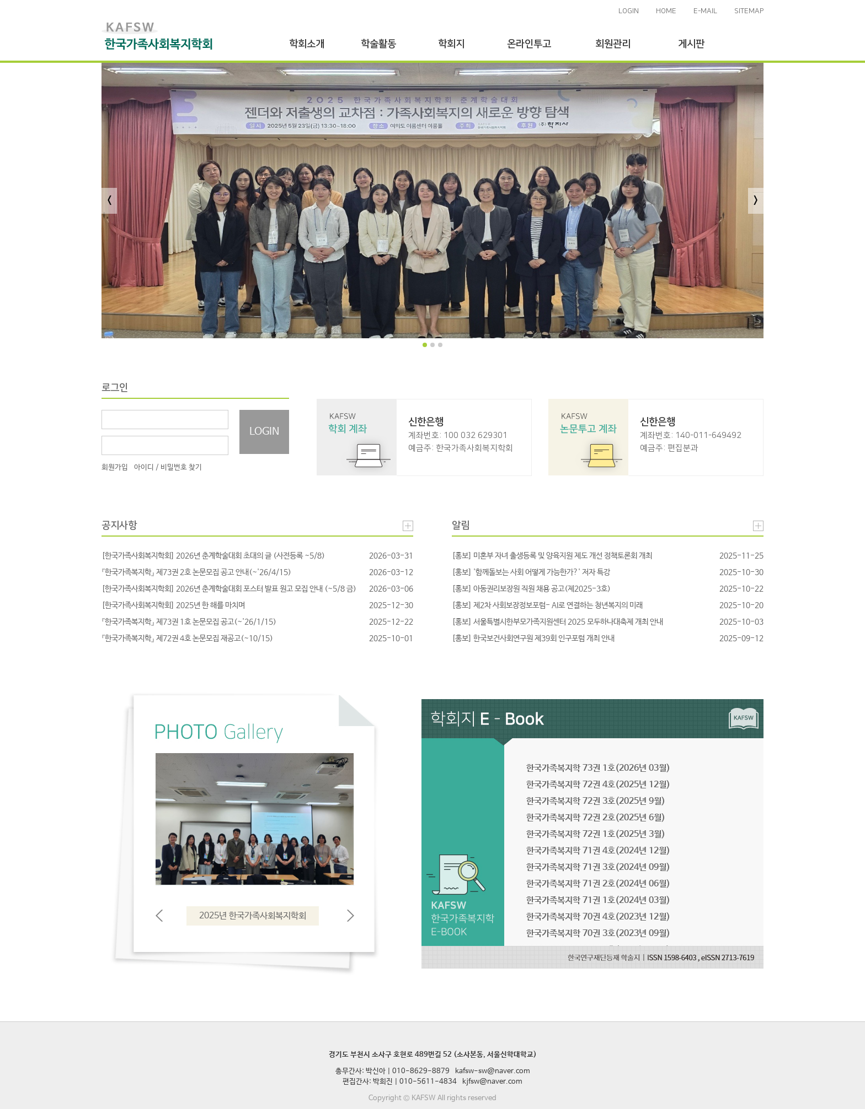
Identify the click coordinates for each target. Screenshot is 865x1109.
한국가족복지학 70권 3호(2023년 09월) (598, 933)
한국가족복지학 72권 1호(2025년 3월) (595, 834)
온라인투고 (529, 44)
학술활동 (378, 44)
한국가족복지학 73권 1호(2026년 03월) (598, 768)
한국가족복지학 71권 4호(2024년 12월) (598, 851)
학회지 (451, 44)
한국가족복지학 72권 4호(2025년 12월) (598, 785)
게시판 (691, 44)
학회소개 (306, 44)
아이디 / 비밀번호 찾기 (168, 467)
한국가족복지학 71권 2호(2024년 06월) (598, 884)
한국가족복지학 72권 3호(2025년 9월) (595, 801)
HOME (666, 11)
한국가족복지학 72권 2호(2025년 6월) (595, 818)
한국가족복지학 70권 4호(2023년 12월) (598, 917)
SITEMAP (748, 11)
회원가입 (115, 467)
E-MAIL (705, 11)
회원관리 (613, 44)
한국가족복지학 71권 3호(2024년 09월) (598, 867)
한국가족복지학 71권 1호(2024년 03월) (598, 900)
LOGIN (628, 11)
